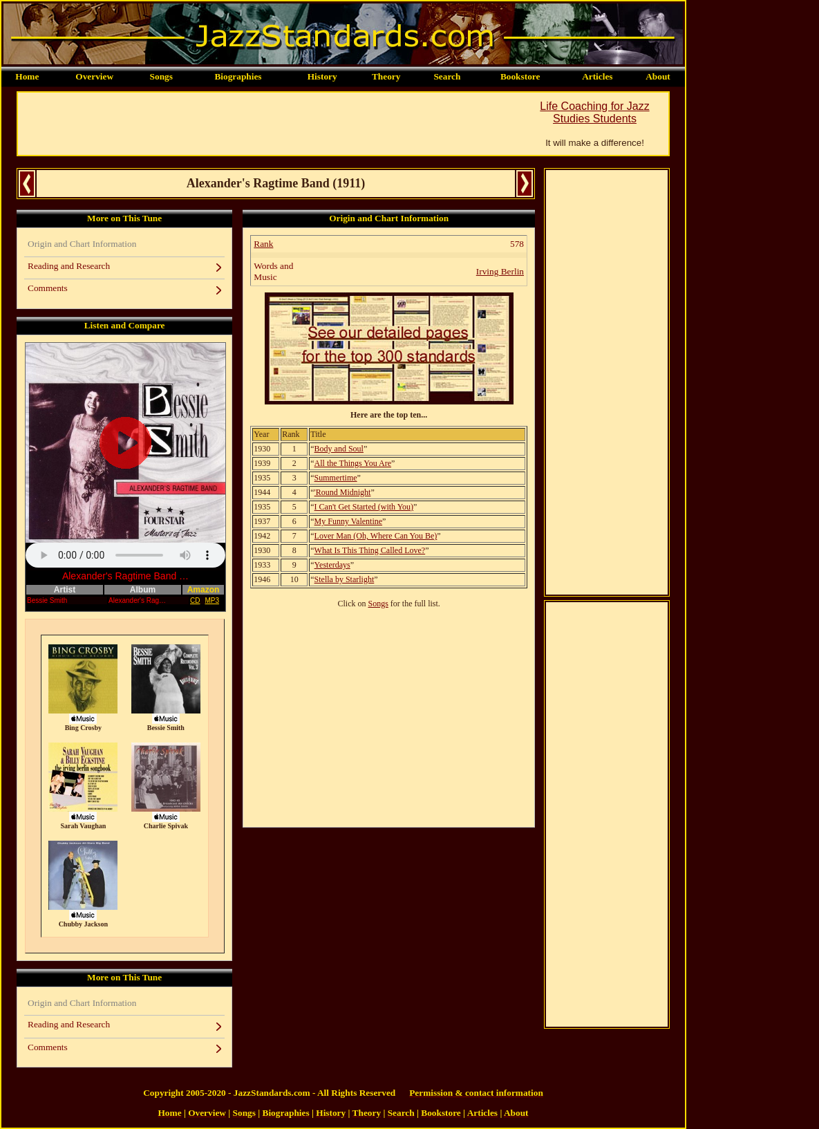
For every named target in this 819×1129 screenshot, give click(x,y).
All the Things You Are (352, 463)
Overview (94, 76)
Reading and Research (69, 266)
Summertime (335, 478)
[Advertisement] (269, 124)
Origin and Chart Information (82, 244)
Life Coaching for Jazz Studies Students (594, 112)
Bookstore (520, 76)
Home (27, 76)
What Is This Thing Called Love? (370, 550)
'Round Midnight (342, 492)
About (658, 76)
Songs (161, 76)
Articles (597, 76)
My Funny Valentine (348, 521)
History (322, 76)
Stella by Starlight (344, 579)
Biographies (237, 76)
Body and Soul (339, 449)
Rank (263, 244)
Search (446, 76)
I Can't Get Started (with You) (363, 507)
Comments (48, 288)
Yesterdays (332, 565)
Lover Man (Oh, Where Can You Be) (375, 536)
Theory (386, 76)
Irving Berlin (500, 271)
